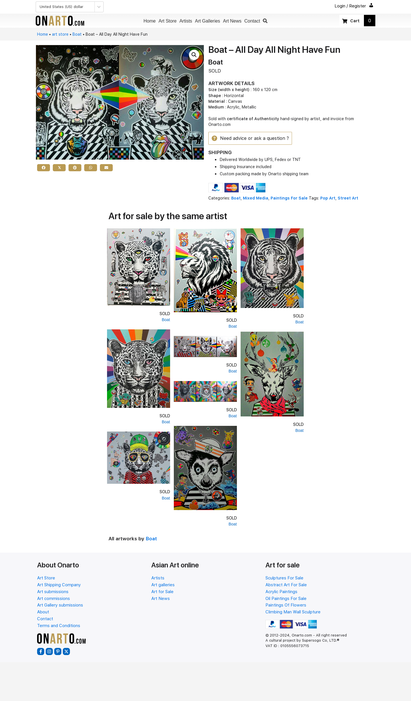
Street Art (348, 198)
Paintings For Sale (289, 198)
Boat (77, 34)
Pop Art (327, 198)
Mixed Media (255, 198)
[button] (265, 21)
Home (42, 34)
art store (60, 34)
